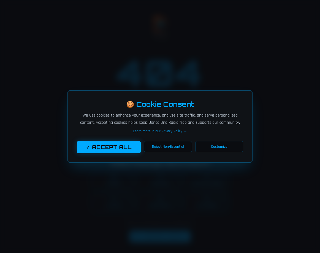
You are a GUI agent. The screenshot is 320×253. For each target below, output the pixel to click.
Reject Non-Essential (168, 146)
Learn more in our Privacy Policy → (160, 131)
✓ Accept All (109, 147)
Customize (219, 146)
